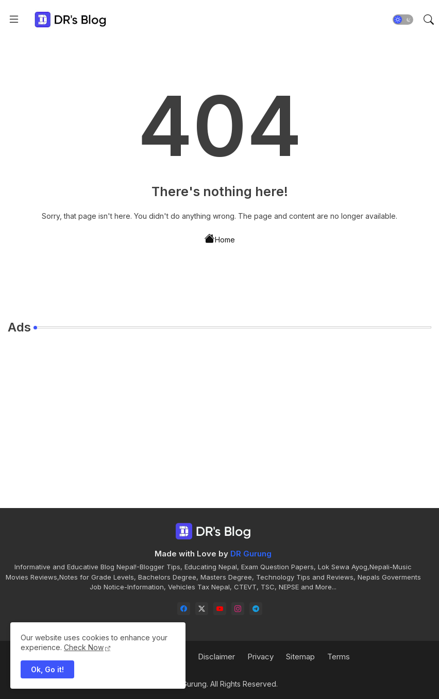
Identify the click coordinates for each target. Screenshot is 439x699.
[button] (403, 19)
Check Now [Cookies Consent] (84, 647)
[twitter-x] (201, 608)
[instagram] (237, 608)
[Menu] (14, 19)
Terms (338, 656)
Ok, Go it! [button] (47, 669)
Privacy (260, 656)
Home (220, 239)
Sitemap (300, 656)
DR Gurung (251, 553)
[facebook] (183, 608)
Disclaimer (216, 656)
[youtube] (219, 608)
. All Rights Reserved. (242, 683)
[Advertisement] (219, 415)
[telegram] (255, 608)
